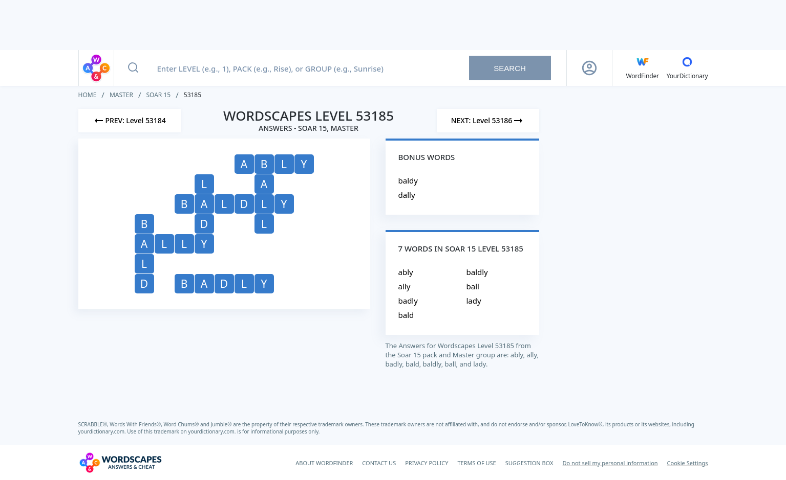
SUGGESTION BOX (529, 463)
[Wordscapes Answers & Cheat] (120, 462)
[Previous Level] (129, 120)
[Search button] (133, 68)
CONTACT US (379, 463)
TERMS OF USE (476, 463)
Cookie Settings (687, 463)
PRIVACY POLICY (426, 463)
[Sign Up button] (589, 68)
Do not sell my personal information (610, 463)
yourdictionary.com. (103, 431)
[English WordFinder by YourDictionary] (642, 68)
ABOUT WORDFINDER (324, 463)
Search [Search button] (510, 68)
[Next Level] (488, 120)
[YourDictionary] (687, 68)
